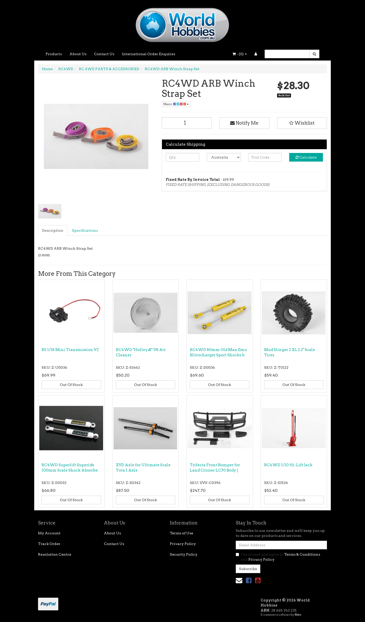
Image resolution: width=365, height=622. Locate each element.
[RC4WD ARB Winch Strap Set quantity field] (187, 123)
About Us (77, 54)
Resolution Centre (54, 554)
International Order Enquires (148, 54)
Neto (298, 614)
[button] (302, 123)
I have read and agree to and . (278, 556)
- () (239, 54)
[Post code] (265, 157)
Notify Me (244, 123)
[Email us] (239, 580)
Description (52, 230)
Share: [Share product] (176, 104)
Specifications (85, 230)
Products (54, 54)
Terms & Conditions (302, 554)
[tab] (53, 230)
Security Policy (183, 554)
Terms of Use (181, 533)
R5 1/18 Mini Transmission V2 (70, 349)
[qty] (182, 157)
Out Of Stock (71, 385)
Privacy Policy (183, 544)
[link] (248, 580)
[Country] (224, 157)
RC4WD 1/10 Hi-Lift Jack (288, 465)
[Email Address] (281, 545)
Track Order (49, 544)
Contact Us (104, 54)
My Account (49, 533)
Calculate (306, 157)
